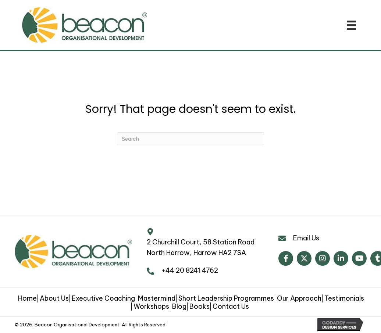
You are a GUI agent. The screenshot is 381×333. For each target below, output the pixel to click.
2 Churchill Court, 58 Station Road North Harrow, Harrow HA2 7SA (200, 247)
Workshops (151, 306)
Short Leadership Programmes (226, 298)
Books (199, 306)
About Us (54, 298)
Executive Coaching (103, 298)
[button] (285, 258)
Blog (179, 306)
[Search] (190, 138)
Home (27, 298)
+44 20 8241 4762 (189, 270)
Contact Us (231, 306)
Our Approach (299, 298)
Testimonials (344, 298)
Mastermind (156, 298)
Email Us (306, 238)
